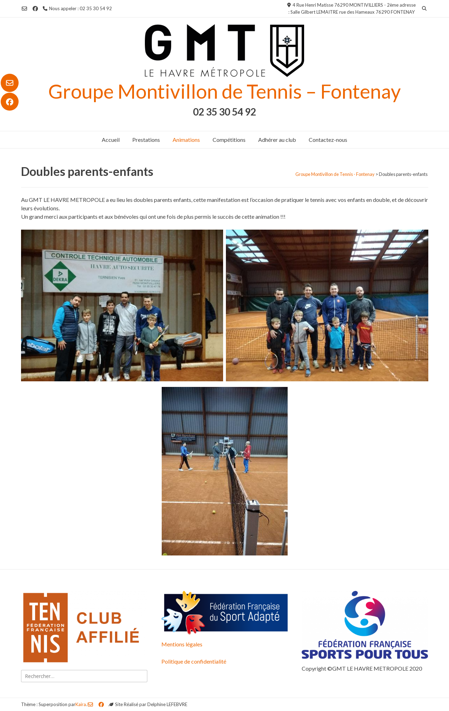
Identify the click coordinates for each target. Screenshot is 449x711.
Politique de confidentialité (193, 661)
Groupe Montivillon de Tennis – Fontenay (224, 91)
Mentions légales (181, 644)
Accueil (111, 139)
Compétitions (229, 139)
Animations (186, 139)
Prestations (146, 139)
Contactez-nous (328, 139)
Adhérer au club (277, 139)
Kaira (80, 704)
